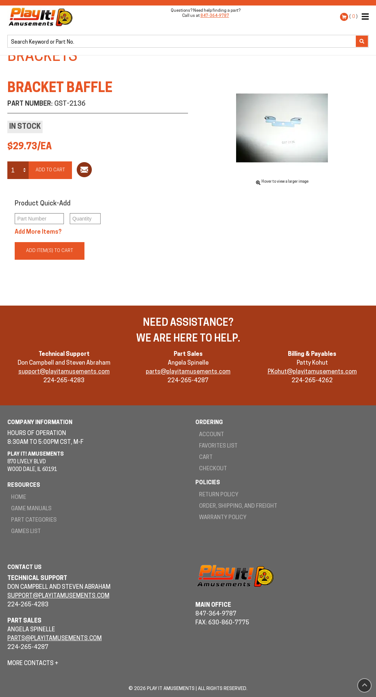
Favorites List (218, 446)
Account (211, 435)
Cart (206, 457)
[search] (182, 42)
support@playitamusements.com (64, 372)
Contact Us (24, 567)
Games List (26, 531)
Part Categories (34, 520)
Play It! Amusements (42, 17)
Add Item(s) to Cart (49, 250)
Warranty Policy (222, 518)
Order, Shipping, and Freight (238, 506)
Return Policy (218, 495)
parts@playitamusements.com (188, 372)
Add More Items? (38, 232)
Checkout (213, 469)
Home (18, 497)
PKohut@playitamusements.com (312, 372)
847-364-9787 (214, 16)
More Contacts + (32, 664)
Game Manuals (31, 509)
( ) (353, 16)
